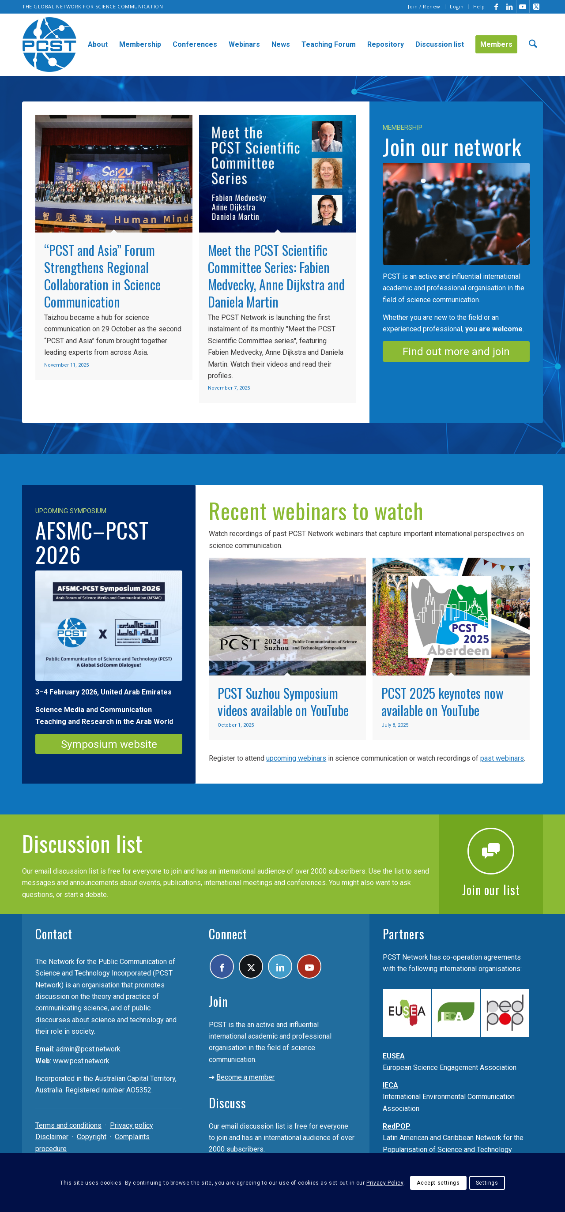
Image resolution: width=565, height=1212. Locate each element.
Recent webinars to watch (316, 510)
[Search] (533, 44)
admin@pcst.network (88, 1049)
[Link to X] (536, 6)
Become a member (245, 1077)
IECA (390, 1085)
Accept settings (438, 1183)
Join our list (491, 890)
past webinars (502, 758)
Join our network (452, 146)
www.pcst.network (81, 1061)
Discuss (227, 1103)
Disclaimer (51, 1137)
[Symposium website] (108, 744)
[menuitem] (424, 6)
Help (479, 6)
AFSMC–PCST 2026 (92, 541)
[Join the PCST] (456, 214)
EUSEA (394, 1056)
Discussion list (82, 842)
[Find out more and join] (456, 351)
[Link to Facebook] (496, 6)
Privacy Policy (384, 1183)
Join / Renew (424, 6)
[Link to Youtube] (522, 6)
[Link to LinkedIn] (509, 6)
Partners (404, 934)
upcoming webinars (296, 758)
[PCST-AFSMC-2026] (108, 625)
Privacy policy (131, 1125)
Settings (487, 1183)
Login (457, 6)
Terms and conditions (68, 1125)
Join (218, 1001)
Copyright (91, 1137)
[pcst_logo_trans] (49, 44)
